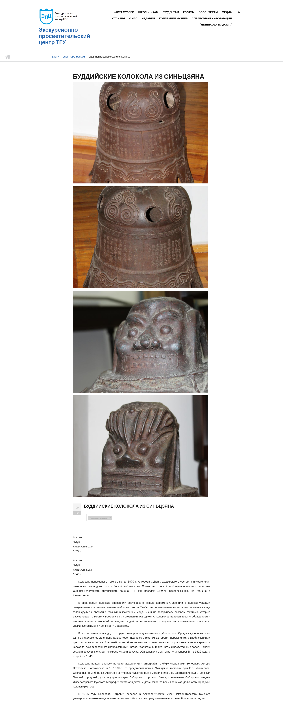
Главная (8, 56)
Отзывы (118, 18)
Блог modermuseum (74, 57)
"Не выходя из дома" (216, 24)
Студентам (170, 12)
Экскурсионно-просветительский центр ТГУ (64, 36)
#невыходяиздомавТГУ (100, 518)
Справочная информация (212, 18)
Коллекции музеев (173, 18)
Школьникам (148, 12)
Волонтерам (208, 12)
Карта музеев (124, 12)
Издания (148, 18)
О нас (133, 18)
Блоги (55, 57)
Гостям (189, 12)
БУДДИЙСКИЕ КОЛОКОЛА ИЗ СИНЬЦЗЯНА (129, 506)
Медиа (227, 12)
